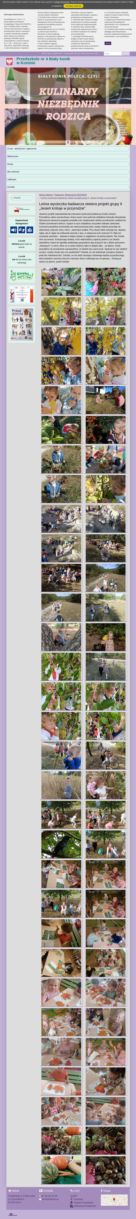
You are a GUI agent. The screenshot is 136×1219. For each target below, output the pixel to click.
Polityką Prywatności (62, 2)
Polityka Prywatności (81, 1202)
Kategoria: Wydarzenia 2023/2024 (71, 195)
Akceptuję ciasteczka (73, 6)
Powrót (17, 198)
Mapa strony (57, 53)
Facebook (76, 1199)
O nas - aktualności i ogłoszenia (22, 149)
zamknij (108, 43)
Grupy (10, 164)
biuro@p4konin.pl (48, 1199)
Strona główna (47, 53)
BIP (73, 1196)
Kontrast (77, 53)
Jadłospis (12, 179)
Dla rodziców (13, 172)
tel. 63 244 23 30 (48, 1196)
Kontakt (11, 187)
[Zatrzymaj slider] (68, 142)
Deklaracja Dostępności (83, 1206)
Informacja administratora (90, 53)
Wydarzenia (13, 156)
